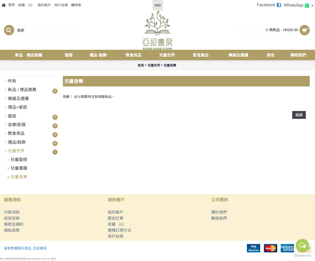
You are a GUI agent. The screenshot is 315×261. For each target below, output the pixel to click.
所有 (12, 81)
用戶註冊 (115, 236)
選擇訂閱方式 (119, 230)
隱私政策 (12, 230)
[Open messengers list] (302, 245)
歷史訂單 (115, 218)
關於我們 (219, 212)
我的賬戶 (115, 212)
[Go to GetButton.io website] (302, 255)
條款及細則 (14, 224)
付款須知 (12, 212)
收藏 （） (117, 224)
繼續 (299, 115)
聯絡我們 (219, 218)
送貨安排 (12, 218)
